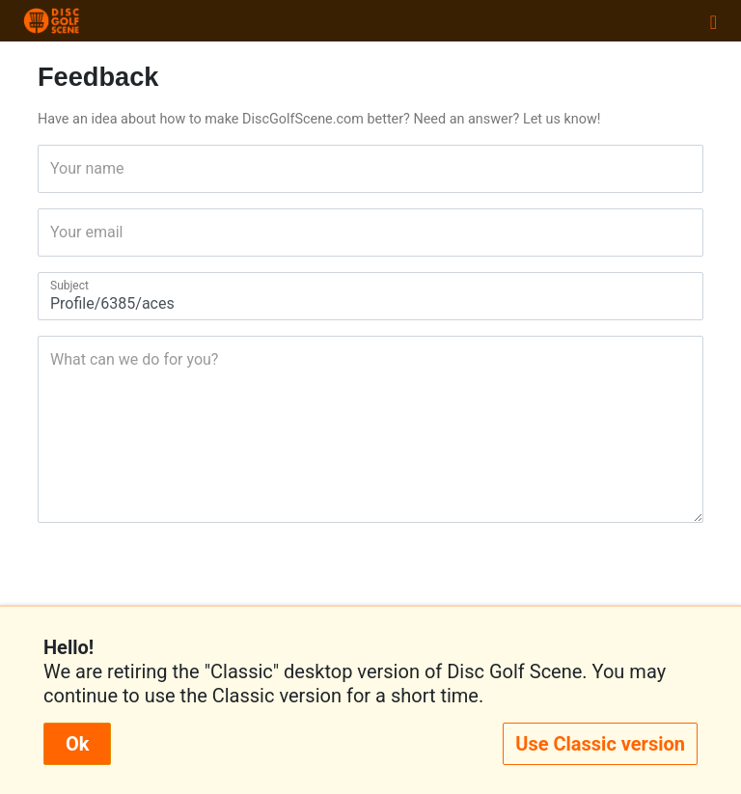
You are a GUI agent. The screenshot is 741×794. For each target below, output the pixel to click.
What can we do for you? (56, 359)
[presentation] (370, 583)
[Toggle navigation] (713, 21)
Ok (77, 743)
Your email (56, 232)
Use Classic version (600, 743)
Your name (56, 168)
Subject (56, 285)
